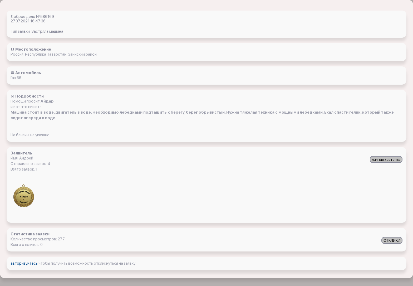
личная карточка (386, 159)
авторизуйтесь (24, 263)
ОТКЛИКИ (392, 240)
